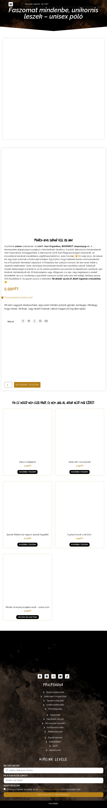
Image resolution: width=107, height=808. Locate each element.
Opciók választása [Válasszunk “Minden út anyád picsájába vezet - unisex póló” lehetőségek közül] (27, 617)
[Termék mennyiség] (8, 385)
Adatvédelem (12, 786)
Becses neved (12, 766)
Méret (11, 322)
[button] (11, 4)
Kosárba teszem (27, 384)
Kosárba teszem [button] (27, 472)
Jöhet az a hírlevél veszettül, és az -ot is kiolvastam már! (43, 789)
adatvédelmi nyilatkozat (50, 789)
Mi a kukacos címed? (16, 776)
